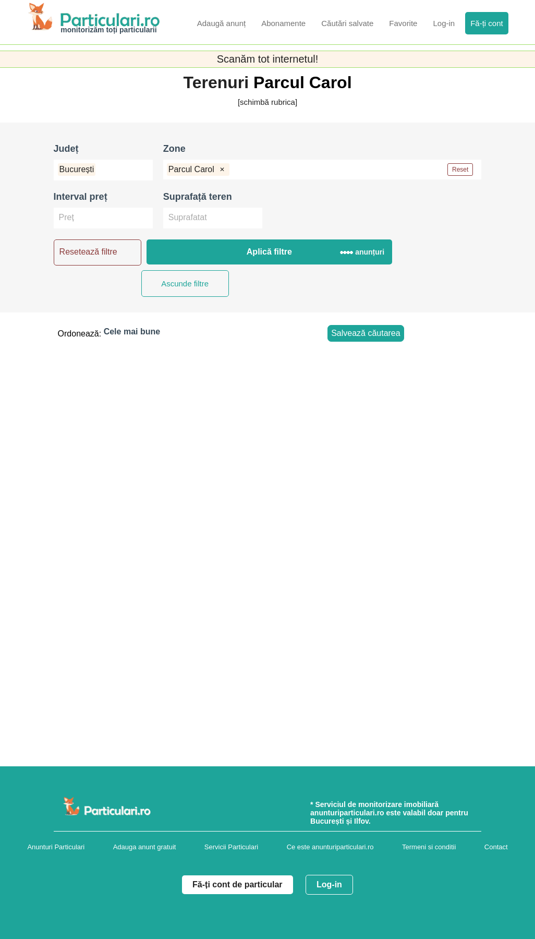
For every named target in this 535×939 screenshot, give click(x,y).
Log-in (329, 884)
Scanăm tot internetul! (268, 59)
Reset (460, 169)
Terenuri (218, 82)
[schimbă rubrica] (267, 102)
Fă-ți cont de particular (237, 884)
